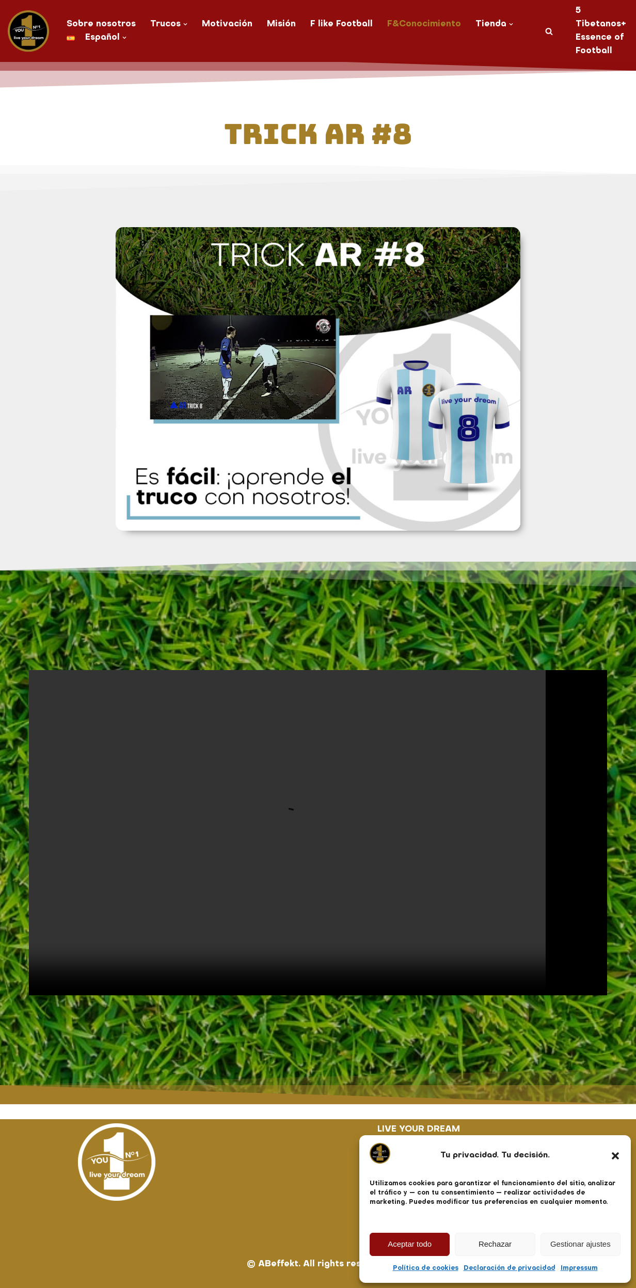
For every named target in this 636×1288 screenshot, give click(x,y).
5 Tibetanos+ (601, 17)
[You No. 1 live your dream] (28, 31)
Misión (281, 24)
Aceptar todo (410, 1243)
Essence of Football (600, 44)
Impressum (579, 1268)
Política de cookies (425, 1268)
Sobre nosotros (101, 24)
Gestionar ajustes (580, 1243)
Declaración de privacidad (509, 1268)
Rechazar (495, 1243)
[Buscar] (549, 31)
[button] (615, 1156)
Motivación (227, 24)
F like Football (341, 24)
